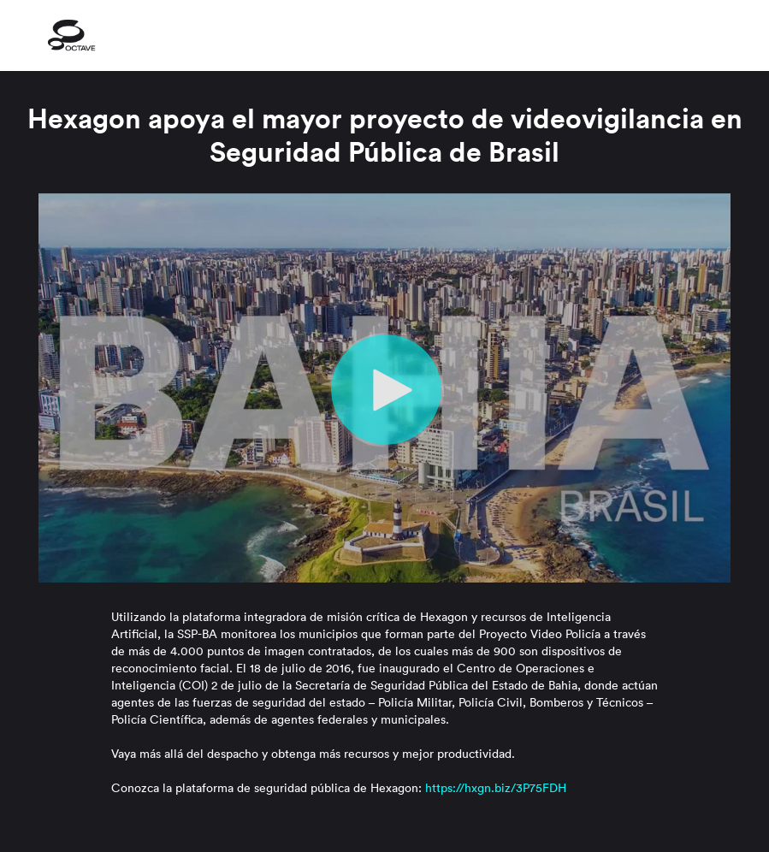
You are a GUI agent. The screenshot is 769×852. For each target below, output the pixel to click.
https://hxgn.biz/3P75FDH (495, 788)
